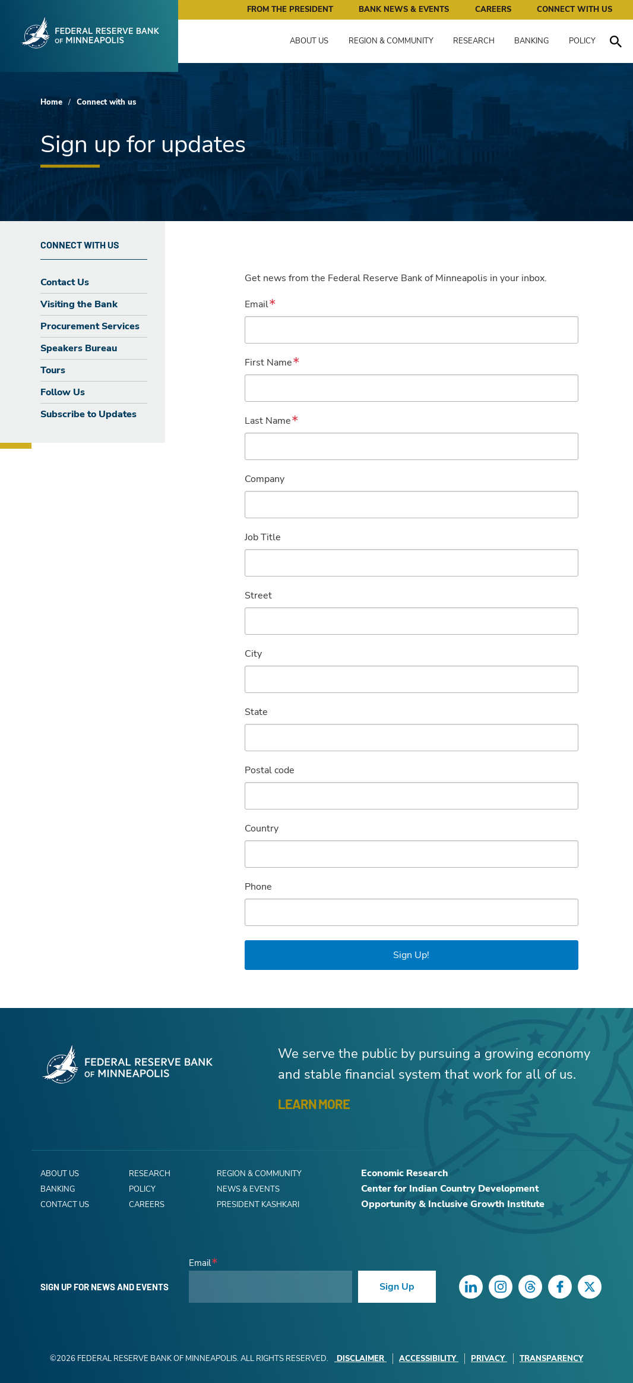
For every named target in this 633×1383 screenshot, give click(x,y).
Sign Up (396, 1286)
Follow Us (62, 392)
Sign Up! (411, 955)
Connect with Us (574, 9)
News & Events (248, 1189)
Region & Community (391, 41)
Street (258, 595)
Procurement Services (90, 326)
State (256, 712)
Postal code (270, 770)
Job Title (263, 537)
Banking (531, 41)
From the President (290, 9)
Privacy (489, 1358)
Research (474, 41)
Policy (582, 41)
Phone (258, 886)
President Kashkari (258, 1204)
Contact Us (64, 282)
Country (261, 828)
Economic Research (404, 1173)
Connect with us (106, 102)
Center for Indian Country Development (450, 1188)
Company (264, 479)
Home (51, 102)
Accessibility (428, 1358)
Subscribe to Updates (88, 414)
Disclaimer (360, 1358)
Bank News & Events (404, 9)
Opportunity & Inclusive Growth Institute (453, 1204)
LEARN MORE (314, 1103)
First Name (268, 362)
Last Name (268, 421)
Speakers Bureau (78, 348)
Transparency (551, 1358)
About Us (309, 41)
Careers (493, 9)
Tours (52, 370)
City (253, 654)
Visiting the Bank (79, 304)
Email (256, 304)
